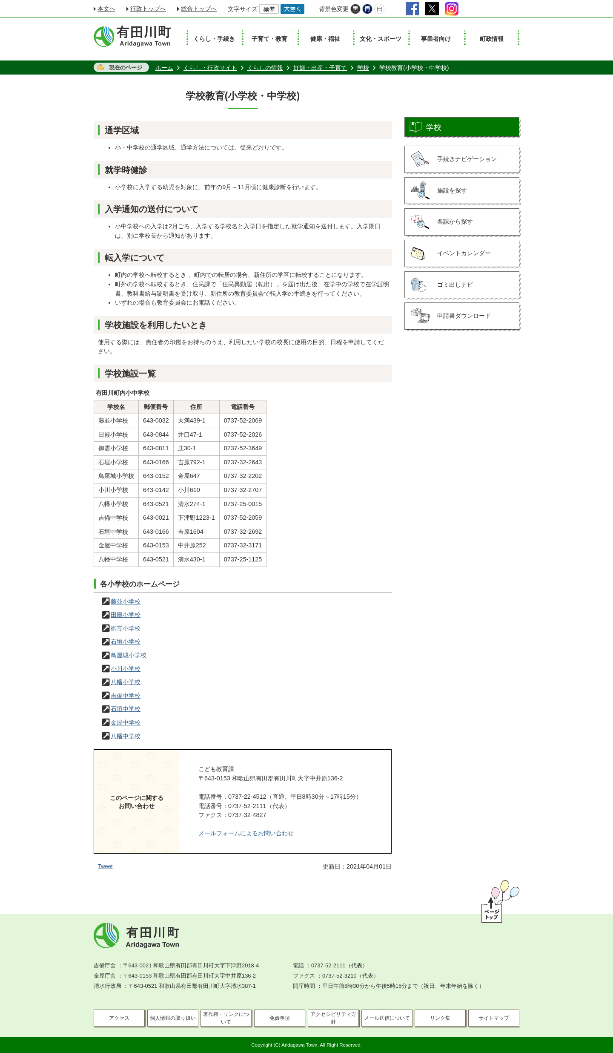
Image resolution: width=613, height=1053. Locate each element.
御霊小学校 (125, 628)
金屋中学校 (125, 722)
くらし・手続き (214, 38)
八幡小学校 (125, 682)
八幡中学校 (125, 736)
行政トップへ (148, 8)
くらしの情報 (265, 67)
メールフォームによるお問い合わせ (246, 833)
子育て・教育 (269, 38)
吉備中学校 (125, 695)
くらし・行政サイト (210, 67)
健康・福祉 (325, 38)
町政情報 (492, 38)
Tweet (105, 866)
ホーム (164, 67)
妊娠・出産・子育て (320, 67)
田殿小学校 (125, 614)
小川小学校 (125, 668)
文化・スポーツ (380, 38)
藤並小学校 (125, 601)
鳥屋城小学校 (128, 655)
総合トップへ (199, 8)
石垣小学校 (125, 641)
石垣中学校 (125, 708)
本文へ (106, 8)
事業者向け (436, 38)
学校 (363, 67)
